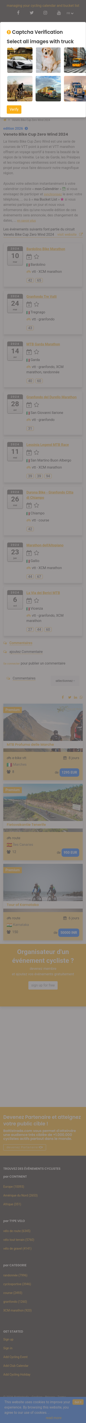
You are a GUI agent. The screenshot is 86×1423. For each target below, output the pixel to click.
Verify (14, 109)
